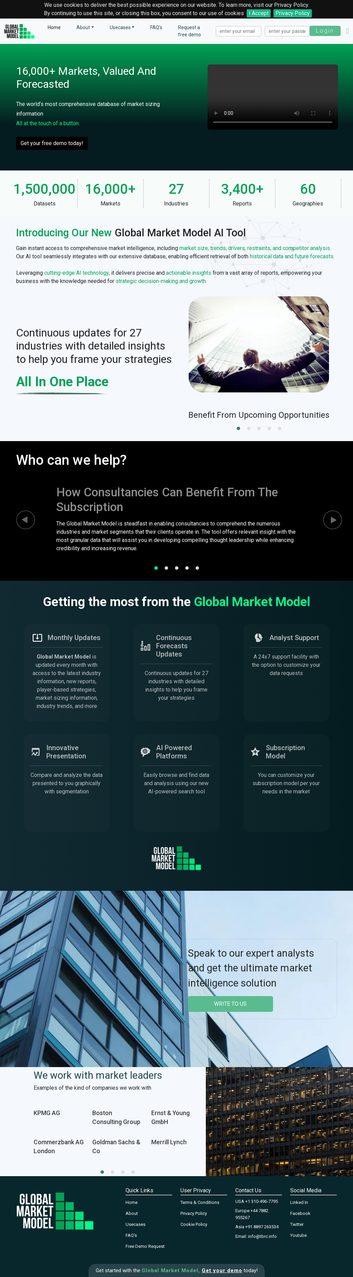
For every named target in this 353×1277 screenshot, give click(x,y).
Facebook (300, 1213)
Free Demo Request (145, 1246)
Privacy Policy (292, 13)
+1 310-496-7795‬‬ (261, 1201)
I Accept (259, 13)
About (132, 1213)
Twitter (297, 1224)
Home (54, 27)
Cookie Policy (193, 1224)
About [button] (83, 27)
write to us (230, 1004)
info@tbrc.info (262, 1236)
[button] (238, 428)
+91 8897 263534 (262, 1226)
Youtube (298, 1235)
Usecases (120, 27)
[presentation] (19, 520)
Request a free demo (189, 31)
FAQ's (156, 27)
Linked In (299, 1202)
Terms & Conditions (199, 1202)
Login (325, 30)
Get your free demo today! (52, 143)
